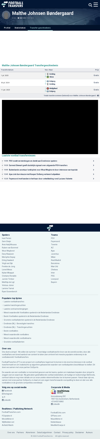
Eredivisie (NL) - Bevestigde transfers (19, 323)
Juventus (55, 254)
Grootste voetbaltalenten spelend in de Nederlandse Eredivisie (29, 320)
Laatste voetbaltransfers (14, 302)
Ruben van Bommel (10, 248)
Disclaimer (79, 432)
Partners (20, 432)
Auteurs (89, 432)
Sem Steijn (6, 241)
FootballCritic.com (58, 413)
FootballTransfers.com (11, 412)
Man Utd (54, 266)
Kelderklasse (56, 422)
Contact (57, 432)
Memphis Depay (8, 257)
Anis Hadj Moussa (9, 244)
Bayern (54, 282)
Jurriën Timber (8, 279)
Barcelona (55, 263)
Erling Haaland (8, 260)
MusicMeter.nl (56, 419)
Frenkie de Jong (8, 266)
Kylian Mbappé (8, 273)
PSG (53, 276)
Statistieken (20, 28)
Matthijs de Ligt (8, 282)
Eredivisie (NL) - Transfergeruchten (18, 327)
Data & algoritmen (44, 432)
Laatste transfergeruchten (15, 305)
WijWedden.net (8, 422)
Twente (54, 244)
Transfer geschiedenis (40, 28)
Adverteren (30, 432)
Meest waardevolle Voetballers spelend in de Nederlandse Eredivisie (31, 313)
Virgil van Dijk (7, 263)
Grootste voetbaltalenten (14, 342)
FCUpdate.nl (7, 416)
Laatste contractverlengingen (16, 309)
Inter (53, 273)
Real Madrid (56, 260)
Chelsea (54, 270)
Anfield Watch (7, 425)
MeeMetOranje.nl (58, 425)
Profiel (7, 28)
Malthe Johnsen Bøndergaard (42, 13)
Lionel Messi (7, 270)
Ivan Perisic (6, 238)
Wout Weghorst (8, 251)
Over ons (11, 432)
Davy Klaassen (8, 254)
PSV (53, 238)
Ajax (53, 251)
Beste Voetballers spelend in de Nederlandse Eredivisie (26, 316)
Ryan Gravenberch (9, 291)
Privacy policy (67, 432)
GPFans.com (56, 416)
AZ (52, 248)
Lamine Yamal (8, 288)
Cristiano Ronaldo (9, 276)
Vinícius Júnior (8, 285)
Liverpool (54, 279)
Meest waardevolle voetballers (16, 334)
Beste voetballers (11, 331)
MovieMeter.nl (8, 419)
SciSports (34, 367)
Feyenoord (55, 241)
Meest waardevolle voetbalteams (17, 338)
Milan (53, 257)
